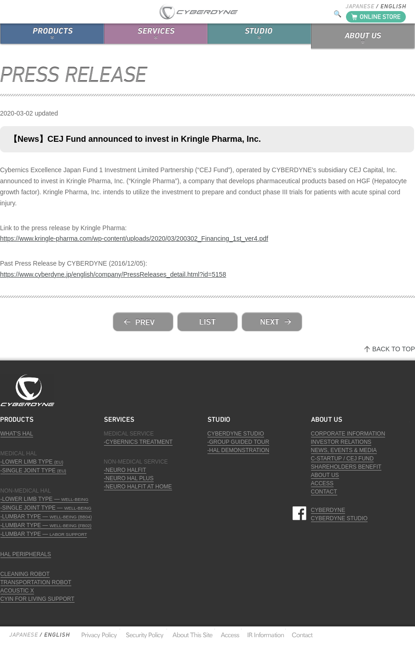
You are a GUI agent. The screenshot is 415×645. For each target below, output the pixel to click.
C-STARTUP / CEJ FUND (342, 458)
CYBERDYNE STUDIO (236, 433)
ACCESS (322, 483)
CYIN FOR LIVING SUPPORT (37, 599)
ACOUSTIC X (17, 590)
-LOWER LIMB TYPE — (44, 499)
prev (143, 322)
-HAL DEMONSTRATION (239, 450)
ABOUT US (325, 475)
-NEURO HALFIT (125, 470)
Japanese (23, 635)
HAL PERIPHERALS (25, 554)
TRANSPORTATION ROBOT (36, 582)
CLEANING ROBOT (25, 574)
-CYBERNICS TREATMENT (138, 442)
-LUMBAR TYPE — (46, 516)
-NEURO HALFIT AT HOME (138, 486)
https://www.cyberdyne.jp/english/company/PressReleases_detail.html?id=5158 (113, 274)
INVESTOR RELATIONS (341, 442)
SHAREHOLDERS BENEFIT (346, 467)
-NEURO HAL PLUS (129, 478)
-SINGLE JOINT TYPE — (46, 508)
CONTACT (324, 491)
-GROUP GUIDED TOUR (239, 442)
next (272, 322)
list (207, 322)
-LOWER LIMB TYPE (31, 462)
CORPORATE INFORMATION (348, 433)
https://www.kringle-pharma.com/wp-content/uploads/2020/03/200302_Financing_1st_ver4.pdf (134, 238)
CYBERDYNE (328, 510)
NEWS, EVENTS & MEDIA (344, 450)
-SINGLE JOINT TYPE (33, 470)
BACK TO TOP (393, 349)
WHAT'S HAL (16, 433)
